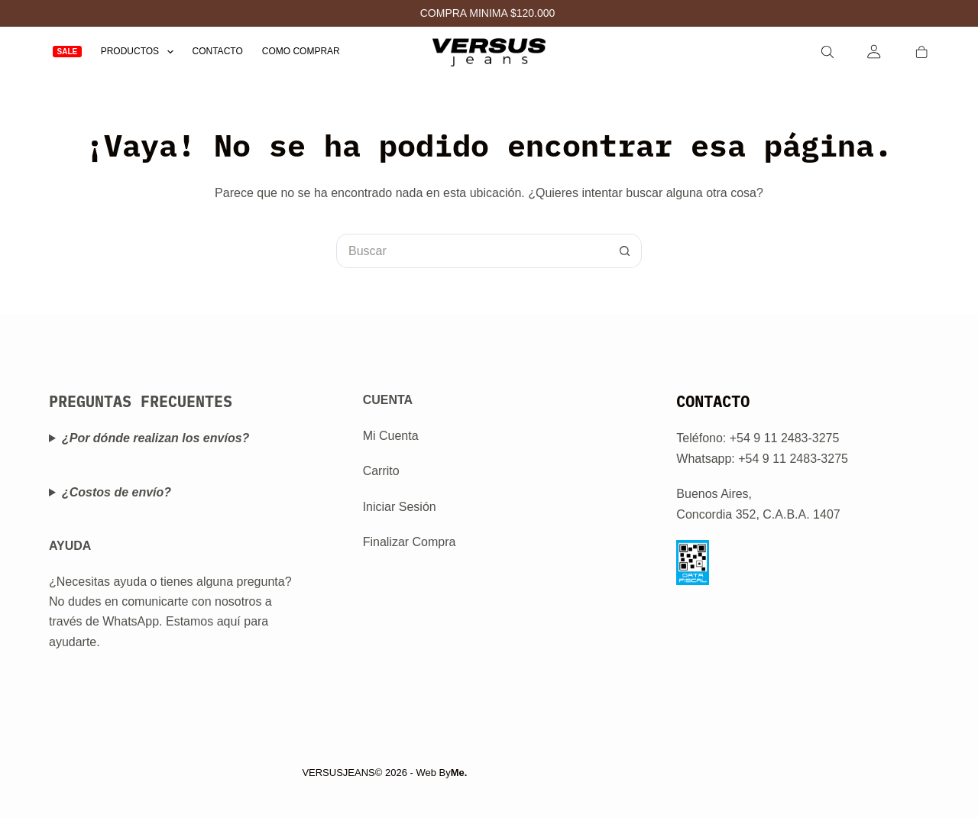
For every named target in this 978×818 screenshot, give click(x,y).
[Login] (874, 51)
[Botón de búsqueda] (624, 251)
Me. (459, 772)
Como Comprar (301, 51)
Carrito (381, 470)
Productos (140, 51)
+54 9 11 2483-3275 (793, 458)
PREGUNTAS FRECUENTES (140, 401)
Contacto (218, 51)
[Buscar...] (471, 251)
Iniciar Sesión (399, 506)
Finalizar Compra (409, 541)
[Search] (827, 52)
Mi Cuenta (391, 435)
